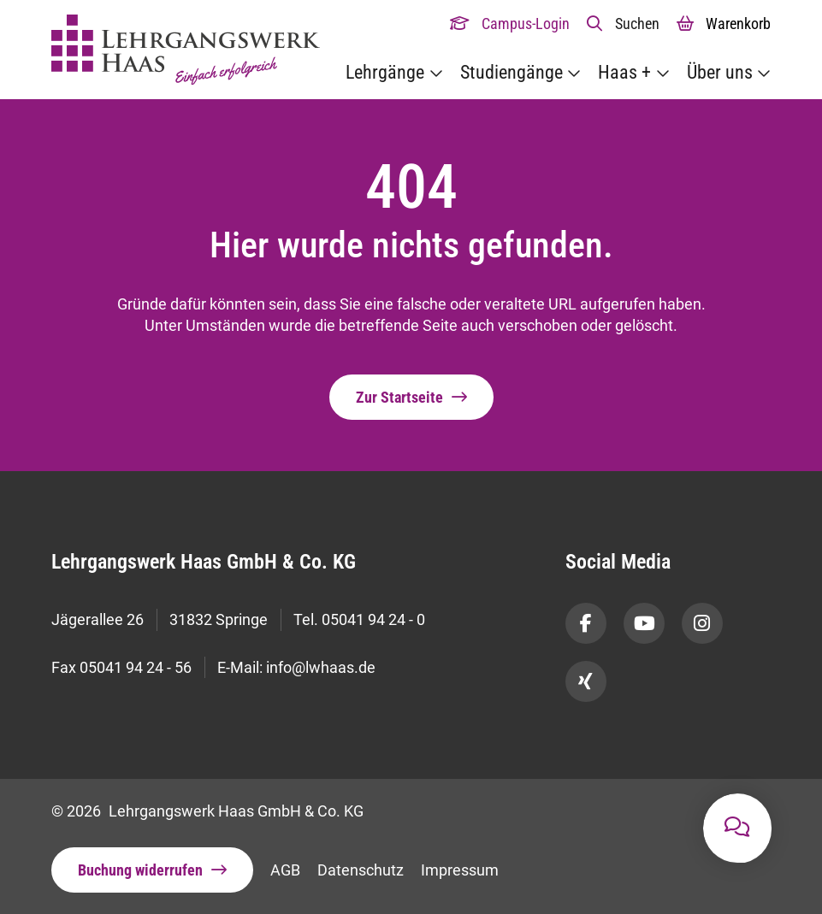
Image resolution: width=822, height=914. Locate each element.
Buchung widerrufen (140, 870)
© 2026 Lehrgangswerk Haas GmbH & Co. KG (207, 811)
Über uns (720, 72)
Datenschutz (360, 870)
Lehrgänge (385, 72)
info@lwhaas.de (321, 680)
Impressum (460, 870)
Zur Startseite (399, 397)
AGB (285, 870)
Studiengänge (511, 72)
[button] (623, 23)
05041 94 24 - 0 (373, 624)
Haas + (624, 72)
